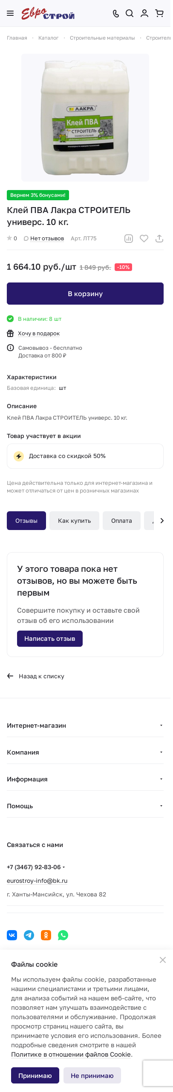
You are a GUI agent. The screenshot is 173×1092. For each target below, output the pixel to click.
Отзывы (26, 520)
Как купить (74, 520)
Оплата (121, 520)
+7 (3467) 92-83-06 (34, 866)
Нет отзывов (44, 238)
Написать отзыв (49, 638)
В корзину (85, 293)
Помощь (20, 806)
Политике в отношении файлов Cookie (71, 1054)
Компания (23, 752)
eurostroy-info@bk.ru (37, 880)
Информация (27, 779)
